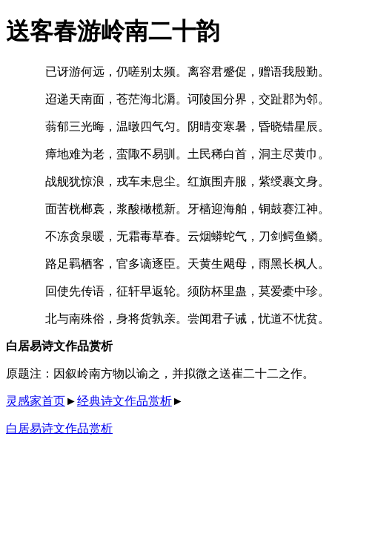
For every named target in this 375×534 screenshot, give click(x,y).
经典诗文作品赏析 (124, 401)
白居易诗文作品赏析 (59, 428)
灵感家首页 (35, 401)
